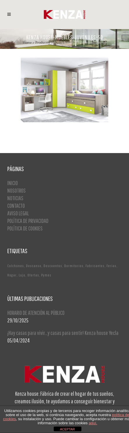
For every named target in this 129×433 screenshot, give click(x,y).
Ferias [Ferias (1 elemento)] (111, 266)
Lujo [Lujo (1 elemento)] (22, 275)
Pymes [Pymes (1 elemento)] (46, 275)
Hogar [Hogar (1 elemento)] (12, 275)
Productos (42, 42)
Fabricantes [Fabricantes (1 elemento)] (95, 266)
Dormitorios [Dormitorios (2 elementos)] (73, 266)
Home (27, 42)
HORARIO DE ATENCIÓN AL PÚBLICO (35, 312)
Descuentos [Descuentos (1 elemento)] (52, 266)
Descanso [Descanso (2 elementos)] (33, 266)
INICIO (12, 183)
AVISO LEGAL (18, 213)
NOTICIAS (15, 198)
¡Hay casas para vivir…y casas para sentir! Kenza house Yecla (62, 332)
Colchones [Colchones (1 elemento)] (15, 266)
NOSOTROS (16, 190)
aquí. (93, 423)
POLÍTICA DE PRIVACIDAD (27, 220)
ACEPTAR (67, 429)
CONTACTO (16, 205)
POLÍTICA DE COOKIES (25, 228)
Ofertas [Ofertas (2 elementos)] (33, 275)
